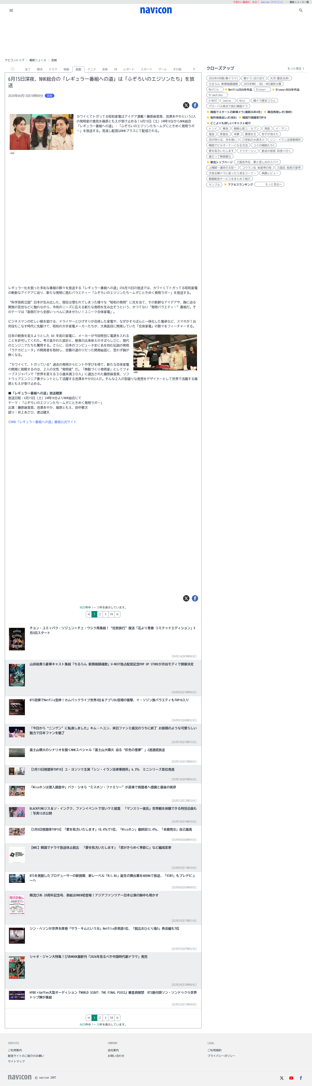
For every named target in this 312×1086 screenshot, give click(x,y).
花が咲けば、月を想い (223, 139)
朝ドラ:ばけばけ (254, 78)
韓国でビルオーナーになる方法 (228, 145)
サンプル (214, 184)
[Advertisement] (156, 37)
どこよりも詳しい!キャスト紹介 (230, 123)
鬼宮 (211, 134)
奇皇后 (224, 134)
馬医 (267, 128)
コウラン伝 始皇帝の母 (256, 167)
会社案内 (113, 1050)
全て (28, 69)
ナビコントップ (14, 60)
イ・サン (281, 128)
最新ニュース (37, 60)
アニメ (92, 69)
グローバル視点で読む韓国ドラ (228, 106)
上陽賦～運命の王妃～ (223, 167)
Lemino (228, 100)
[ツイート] (186, 105)
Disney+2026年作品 (287, 89)
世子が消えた (270, 134)
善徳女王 (250, 134)
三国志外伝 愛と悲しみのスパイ (257, 162)
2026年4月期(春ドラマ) (223, 78)
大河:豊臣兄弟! (280, 78)
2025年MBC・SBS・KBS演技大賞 (262, 84)
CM (115, 69)
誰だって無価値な (220, 156)
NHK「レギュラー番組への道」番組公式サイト (44, 421)
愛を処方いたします (221, 151)
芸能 (78, 69)
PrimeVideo (217, 95)
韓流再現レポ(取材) (279, 112)
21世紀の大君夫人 (253, 139)
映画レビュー (270, 173)
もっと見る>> (269, 184)
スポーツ (146, 69)
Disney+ (262, 89)
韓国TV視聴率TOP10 (254, 117)
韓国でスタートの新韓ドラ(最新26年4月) (236, 112)
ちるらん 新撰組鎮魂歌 (223, 84)
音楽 (105, 69)
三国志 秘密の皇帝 (289, 167)
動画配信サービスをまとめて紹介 (230, 178)
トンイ (213, 128)
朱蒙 (236, 134)
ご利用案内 (15, 1050)
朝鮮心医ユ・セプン (246, 128)
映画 (66, 69)
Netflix (215, 89)
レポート (129, 69)
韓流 (40, 69)
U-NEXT (213, 100)
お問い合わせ (116, 1055)
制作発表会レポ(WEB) (223, 117)
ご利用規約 (214, 1050)
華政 (225, 128)
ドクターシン (247, 151)
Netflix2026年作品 (240, 89)
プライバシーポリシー (221, 1055)
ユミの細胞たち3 (263, 145)
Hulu (243, 100)
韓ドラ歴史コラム (264, 100)
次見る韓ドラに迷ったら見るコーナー (232, 173)
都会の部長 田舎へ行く (276, 151)
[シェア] (195, 105)
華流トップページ (221, 162)
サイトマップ (16, 1061)
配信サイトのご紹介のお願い (26, 1055)
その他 (177, 69)
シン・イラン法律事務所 (285, 139)
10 (128, 614)
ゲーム (162, 69)
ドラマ (53, 69)
